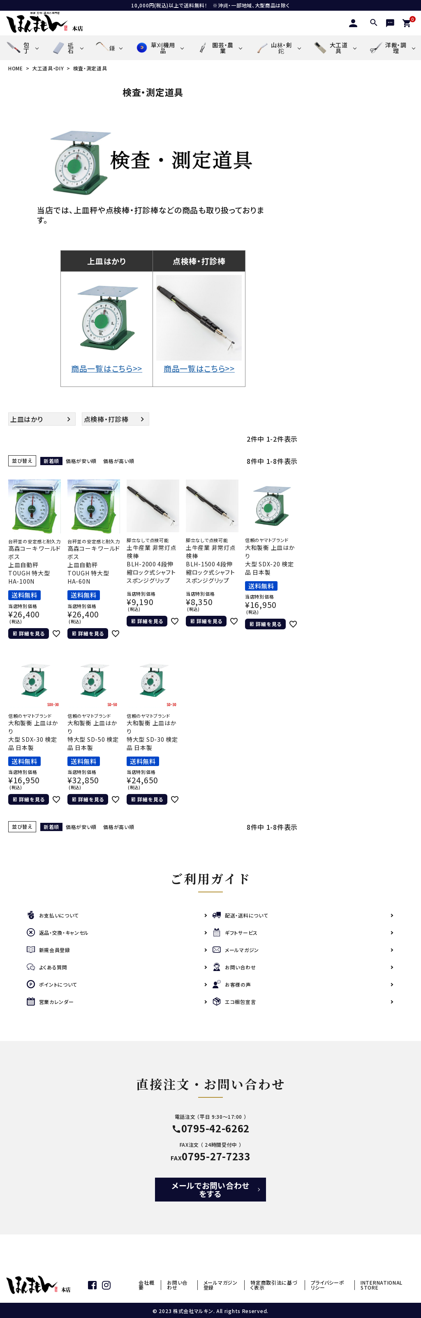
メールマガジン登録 (221, 1285)
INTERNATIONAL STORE (381, 1285)
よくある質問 (47, 967)
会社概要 (146, 1285)
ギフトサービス (235, 932)
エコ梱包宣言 (234, 1001)
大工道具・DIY (48, 68)
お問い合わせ (234, 967)
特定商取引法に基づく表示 (273, 1285)
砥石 (62, 48)
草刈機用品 (154, 47)
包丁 (18, 48)
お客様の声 (232, 984)
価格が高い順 (118, 460)
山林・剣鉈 (273, 47)
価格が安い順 (81, 460)
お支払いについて (53, 915)
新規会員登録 (48, 949)
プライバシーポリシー (328, 1285)
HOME (15, 68)
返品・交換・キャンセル (58, 932)
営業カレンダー (50, 1001)
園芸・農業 (215, 47)
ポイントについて (52, 984)
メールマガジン (236, 949)
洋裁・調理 (387, 47)
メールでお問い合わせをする (210, 1189)
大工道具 (330, 47)
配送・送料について (240, 915)
